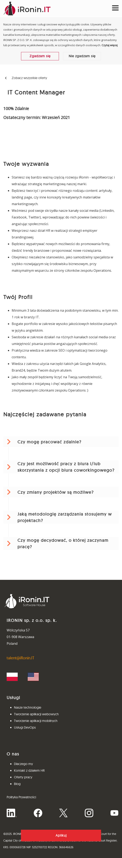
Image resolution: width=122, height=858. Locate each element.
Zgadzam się (40, 56)
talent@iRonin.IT (20, 657)
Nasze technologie (27, 707)
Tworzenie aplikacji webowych (36, 714)
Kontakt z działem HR (29, 770)
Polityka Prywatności (21, 797)
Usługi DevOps (25, 727)
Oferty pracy (23, 777)
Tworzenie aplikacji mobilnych (35, 721)
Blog (17, 784)
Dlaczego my (23, 764)
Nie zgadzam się (82, 56)
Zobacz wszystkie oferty (25, 78)
